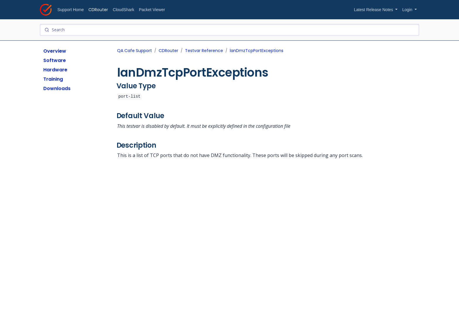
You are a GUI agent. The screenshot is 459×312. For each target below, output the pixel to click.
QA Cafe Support (134, 51)
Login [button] (407, 9)
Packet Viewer (152, 9)
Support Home (70, 9)
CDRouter (98, 10)
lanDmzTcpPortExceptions (256, 51)
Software (54, 60)
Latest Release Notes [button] (374, 9)
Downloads (57, 88)
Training (53, 79)
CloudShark (123, 9)
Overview (54, 51)
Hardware (55, 69)
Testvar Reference (204, 51)
